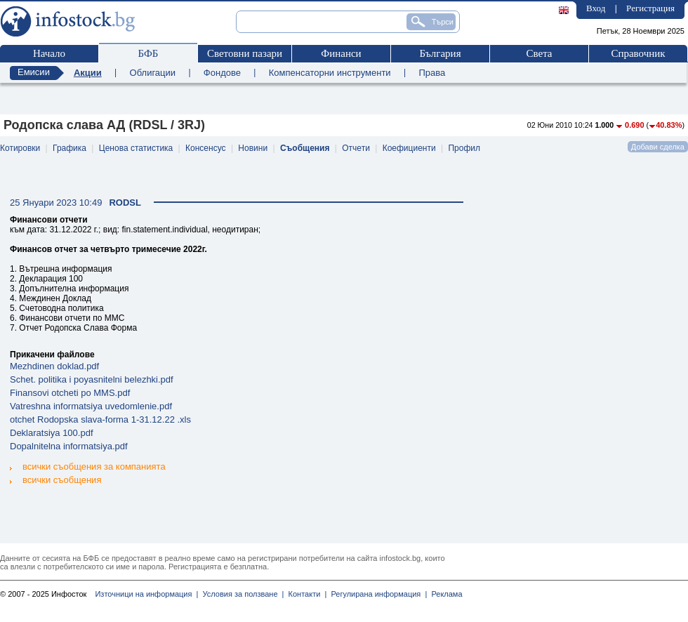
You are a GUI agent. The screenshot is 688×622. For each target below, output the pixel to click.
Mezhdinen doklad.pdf (54, 366)
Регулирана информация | (376, 594)
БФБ (148, 53)
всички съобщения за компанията (88, 466)
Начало (49, 53)
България (440, 53)
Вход (595, 8)
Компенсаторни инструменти (330, 72)
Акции (88, 72)
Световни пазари (244, 53)
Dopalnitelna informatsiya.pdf (69, 446)
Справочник (638, 53)
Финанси (341, 53)
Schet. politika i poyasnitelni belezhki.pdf (91, 379)
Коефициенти (409, 148)
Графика (69, 148)
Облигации (153, 72)
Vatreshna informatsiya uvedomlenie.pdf (91, 406)
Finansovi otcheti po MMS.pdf (70, 393)
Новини (252, 148)
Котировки (20, 148)
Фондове (222, 72)
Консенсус (205, 148)
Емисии (34, 72)
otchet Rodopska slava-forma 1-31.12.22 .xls (100, 419)
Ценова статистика (136, 148)
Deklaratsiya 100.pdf (51, 433)
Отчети (356, 148)
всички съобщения (55, 479)
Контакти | (305, 594)
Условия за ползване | (241, 594)
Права (431, 72)
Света (539, 53)
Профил (464, 148)
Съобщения (305, 148)
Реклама (444, 594)
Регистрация (650, 8)
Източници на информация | (146, 594)
